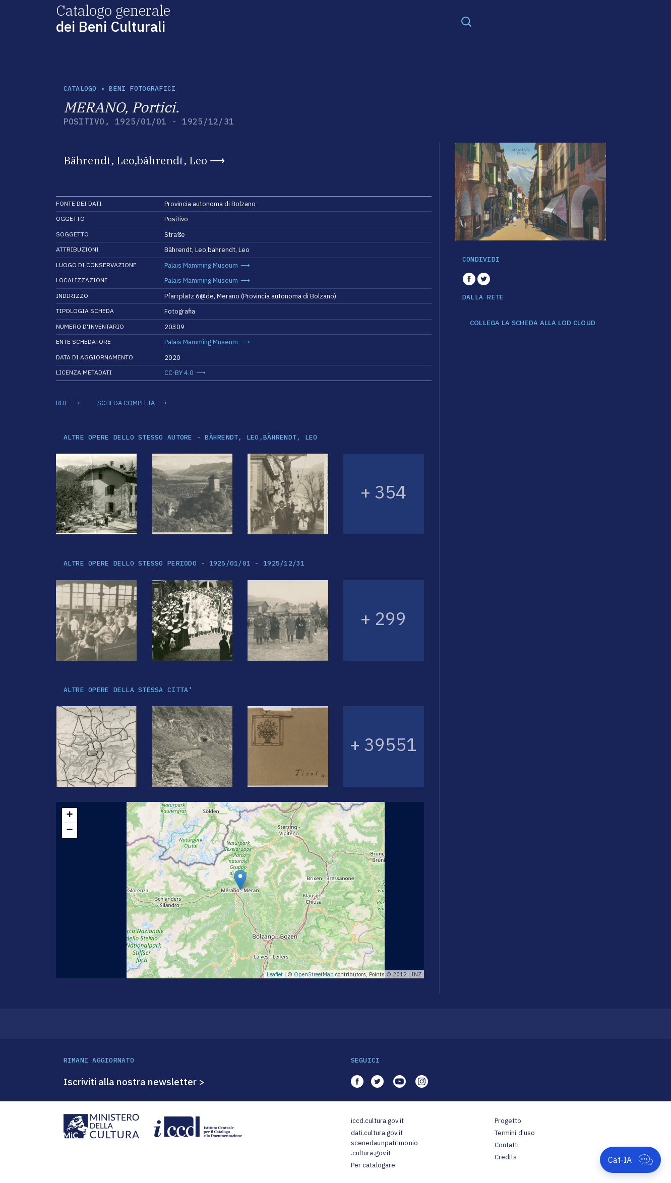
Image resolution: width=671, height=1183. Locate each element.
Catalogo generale (113, 18)
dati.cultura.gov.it (377, 1133)
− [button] (69, 830)
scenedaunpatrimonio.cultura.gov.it (384, 1148)
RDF (62, 403)
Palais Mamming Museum (201, 265)
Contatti (507, 1145)
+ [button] (69, 815)
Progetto (508, 1120)
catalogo (80, 88)
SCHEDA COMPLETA (126, 403)
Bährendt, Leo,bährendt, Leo (135, 160)
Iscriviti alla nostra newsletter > (134, 1082)
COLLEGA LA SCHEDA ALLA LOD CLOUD (532, 323)
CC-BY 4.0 (179, 372)
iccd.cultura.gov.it (377, 1120)
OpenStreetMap (314, 974)
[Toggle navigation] (466, 21)
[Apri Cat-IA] (630, 1160)
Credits (506, 1157)
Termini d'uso (515, 1133)
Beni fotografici (142, 88)
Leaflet (275, 974)
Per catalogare (373, 1165)
